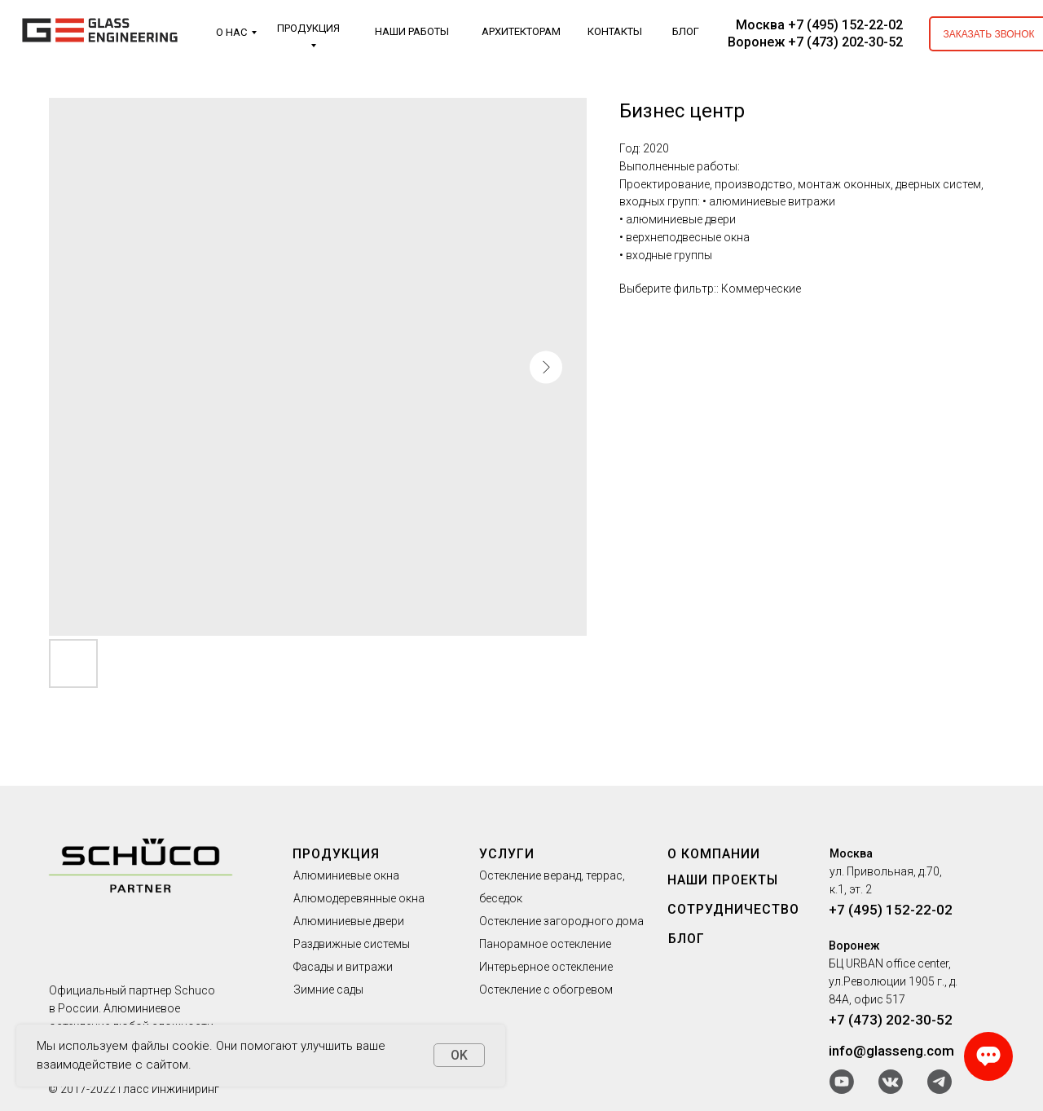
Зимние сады (328, 989)
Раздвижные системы (351, 943)
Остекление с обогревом (546, 989)
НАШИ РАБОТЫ (412, 31)
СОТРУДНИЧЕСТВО (733, 909)
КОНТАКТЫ (615, 31)
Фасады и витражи (343, 966)
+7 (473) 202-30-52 (891, 1020)
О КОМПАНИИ (713, 854)
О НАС (231, 32)
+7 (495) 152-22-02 (891, 910)
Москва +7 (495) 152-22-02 (819, 25)
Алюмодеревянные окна (359, 898)
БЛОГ (685, 31)
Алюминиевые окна (346, 875)
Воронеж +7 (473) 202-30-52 (815, 42)
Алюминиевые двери (348, 921)
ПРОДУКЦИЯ (308, 28)
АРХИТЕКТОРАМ (521, 31)
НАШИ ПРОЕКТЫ (722, 880)
